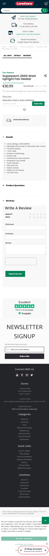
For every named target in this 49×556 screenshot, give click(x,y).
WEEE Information (24, 468)
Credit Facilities (24, 497)
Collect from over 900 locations (28, 34)
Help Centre (24, 485)
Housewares (13, 47)
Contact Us (24, 483)
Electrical (24, 419)
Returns (24, 462)
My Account (24, 494)
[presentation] (20, 261)
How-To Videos (24, 451)
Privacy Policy (24, 465)
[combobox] (24, 10)
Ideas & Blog (24, 454)
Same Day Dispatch (28, 16)
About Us (24, 480)
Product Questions (15, 185)
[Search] (44, 10)
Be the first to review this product (13, 83)
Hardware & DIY (24, 434)
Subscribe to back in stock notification (18, 100)
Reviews (10, 200)
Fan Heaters (8, 72)
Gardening (24, 422)
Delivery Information (24, 459)
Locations (24, 488)
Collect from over (25, 406)
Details (9, 137)
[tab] (24, 137)
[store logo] (24, 4)
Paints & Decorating (24, 428)
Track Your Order (24, 491)
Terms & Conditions (24, 457)
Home (4, 47)
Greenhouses (24, 431)
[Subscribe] (24, 356)
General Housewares (27, 47)
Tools (24, 425)
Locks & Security (24, 436)
